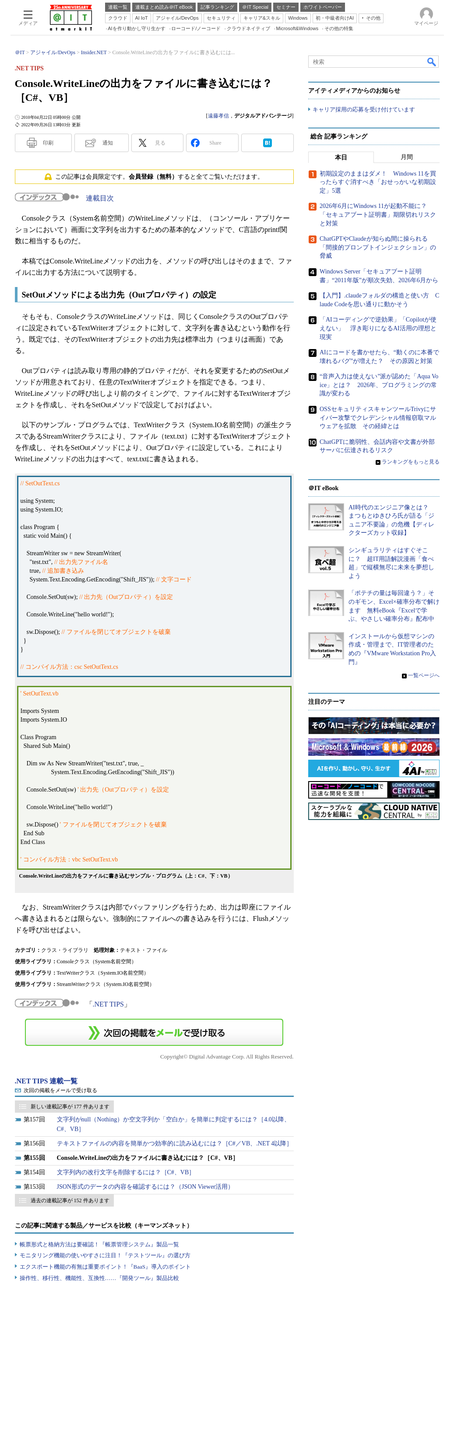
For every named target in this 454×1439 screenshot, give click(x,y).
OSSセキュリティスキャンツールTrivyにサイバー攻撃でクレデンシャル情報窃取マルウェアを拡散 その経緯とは (378, 417)
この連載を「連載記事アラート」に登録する (154, 1032)
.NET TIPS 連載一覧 (46, 1081)
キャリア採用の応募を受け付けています (364, 109)
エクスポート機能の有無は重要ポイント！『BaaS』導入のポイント (105, 1266)
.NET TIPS (108, 1004)
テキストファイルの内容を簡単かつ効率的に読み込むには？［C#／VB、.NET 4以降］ (175, 1143)
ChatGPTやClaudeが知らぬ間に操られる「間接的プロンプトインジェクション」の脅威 (378, 247)
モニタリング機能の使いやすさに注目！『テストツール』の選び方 (105, 1255)
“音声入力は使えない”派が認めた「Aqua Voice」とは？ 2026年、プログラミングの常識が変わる (379, 385)
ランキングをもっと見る (411, 462)
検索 (432, 61)
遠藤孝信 (218, 116)
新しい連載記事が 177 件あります (70, 1106)
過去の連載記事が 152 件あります (70, 1200)
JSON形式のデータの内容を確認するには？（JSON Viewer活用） (145, 1186)
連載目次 (100, 198)
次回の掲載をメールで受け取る (60, 1090)
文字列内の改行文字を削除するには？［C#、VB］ (126, 1172)
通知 (107, 143)
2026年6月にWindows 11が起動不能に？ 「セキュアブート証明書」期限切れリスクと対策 (378, 215)
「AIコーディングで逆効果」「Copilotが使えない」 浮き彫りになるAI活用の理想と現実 (378, 328)
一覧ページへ (424, 675)
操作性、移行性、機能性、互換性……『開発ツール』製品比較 (99, 1278)
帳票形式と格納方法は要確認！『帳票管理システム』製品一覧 (99, 1244)
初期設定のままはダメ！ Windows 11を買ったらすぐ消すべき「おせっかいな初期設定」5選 (378, 182)
